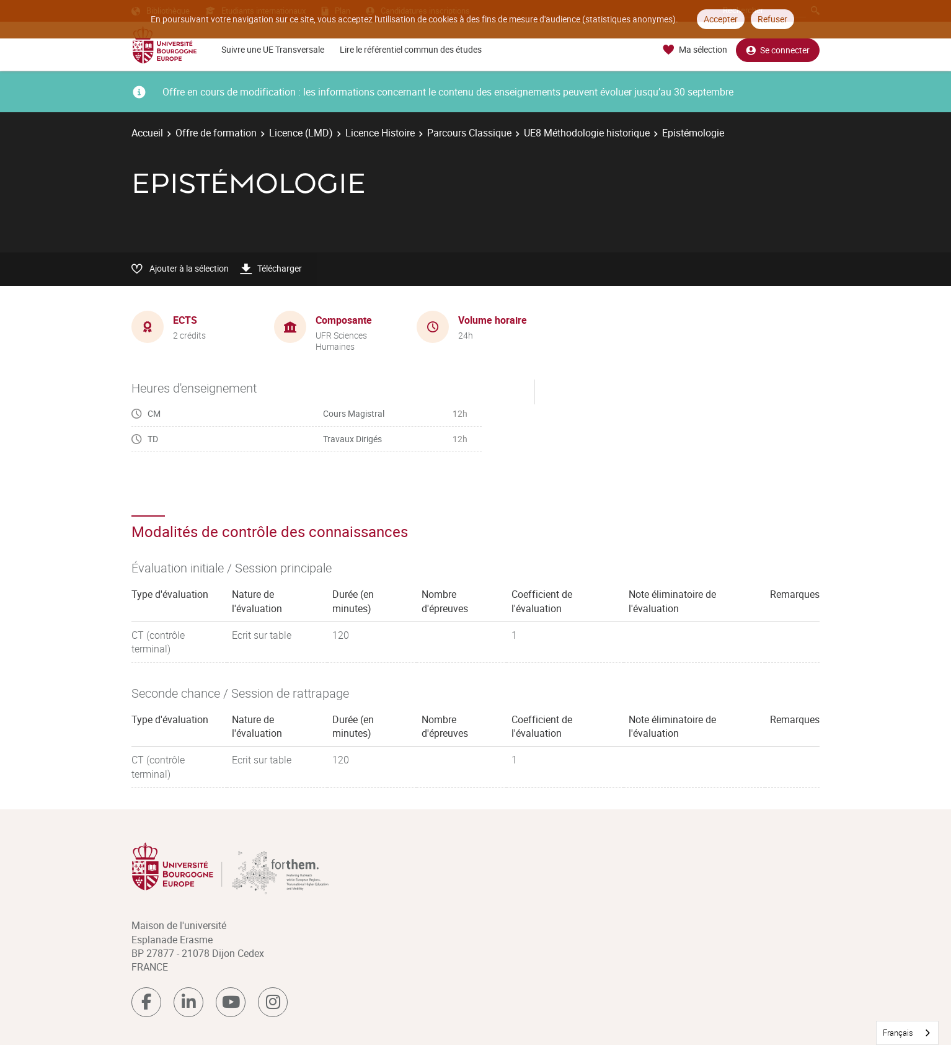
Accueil (147, 133)
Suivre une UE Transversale (272, 49)
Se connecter (778, 50)
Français (898, 1032)
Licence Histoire (380, 133)
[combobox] (907, 1033)
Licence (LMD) (301, 133)
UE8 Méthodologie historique (587, 133)
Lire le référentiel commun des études (411, 49)
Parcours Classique (469, 133)
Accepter (721, 19)
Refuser (772, 19)
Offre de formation (216, 133)
